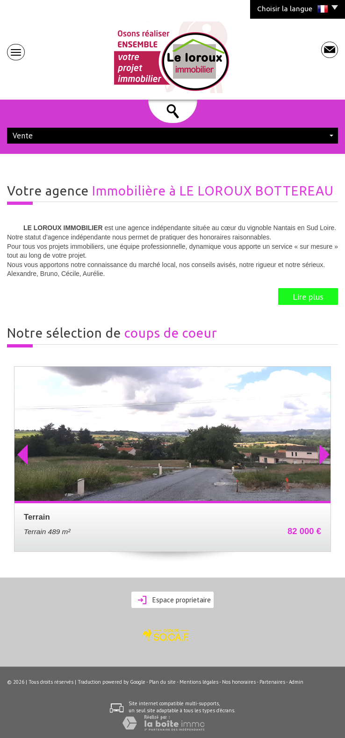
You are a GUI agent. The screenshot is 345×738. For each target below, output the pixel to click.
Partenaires (272, 682)
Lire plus (308, 296)
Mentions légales (199, 682)
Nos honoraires (239, 682)
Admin (296, 682)
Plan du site (162, 682)
